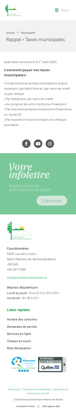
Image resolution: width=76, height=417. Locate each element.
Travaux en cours (19, 341)
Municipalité (28, 32)
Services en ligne (19, 333)
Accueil (10, 32)
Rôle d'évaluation (19, 348)
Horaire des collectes (22, 319)
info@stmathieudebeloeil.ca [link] (27, 277)
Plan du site (14, 389)
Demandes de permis (22, 326)
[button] (62, 10)
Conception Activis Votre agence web (38, 406)
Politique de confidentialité (36, 389)
